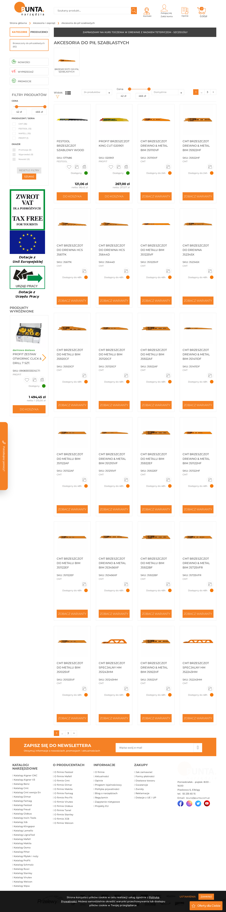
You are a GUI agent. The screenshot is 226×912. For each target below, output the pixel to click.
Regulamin (101, 797)
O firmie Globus (63, 806)
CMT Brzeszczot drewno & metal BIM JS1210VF (112, 459)
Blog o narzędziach (106, 793)
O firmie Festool (63, 772)
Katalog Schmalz (24, 864)
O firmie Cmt (62, 780)
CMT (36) (23, 124)
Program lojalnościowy (108, 784)
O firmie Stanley (63, 814)
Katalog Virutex (23, 877)
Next (44, 358)
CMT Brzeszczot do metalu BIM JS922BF (154, 563)
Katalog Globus (23, 813)
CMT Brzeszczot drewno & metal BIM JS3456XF (112, 563)
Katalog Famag (23, 800)
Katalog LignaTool (24, 834)
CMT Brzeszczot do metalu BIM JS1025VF (70, 667)
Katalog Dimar (22, 796)
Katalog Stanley (23, 873)
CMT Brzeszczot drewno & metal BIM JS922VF (154, 667)
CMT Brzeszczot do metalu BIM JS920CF (70, 354)
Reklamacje (142, 793)
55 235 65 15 (188, 793)
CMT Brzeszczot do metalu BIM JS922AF (154, 354)
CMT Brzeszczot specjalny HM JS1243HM (112, 667)
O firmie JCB (61, 818)
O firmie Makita (63, 789)
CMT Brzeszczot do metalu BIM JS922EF (154, 459)
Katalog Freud (22, 809)
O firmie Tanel (62, 810)
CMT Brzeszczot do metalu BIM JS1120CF (112, 354)
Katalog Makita (22, 843)
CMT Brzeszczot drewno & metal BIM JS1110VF (154, 146)
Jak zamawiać (144, 772)
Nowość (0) (24, 159)
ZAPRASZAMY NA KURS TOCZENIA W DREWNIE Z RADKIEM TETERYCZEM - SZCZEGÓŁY (135, 32)
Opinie (99, 780)
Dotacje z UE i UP (146, 797)
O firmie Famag (63, 793)
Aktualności (102, 776)
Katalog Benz (21, 783)
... (201, 92)
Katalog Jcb (21, 822)
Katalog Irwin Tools (25, 817)
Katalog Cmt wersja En (27, 792)
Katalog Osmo (22, 847)
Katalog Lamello (23, 830)
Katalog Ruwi (21, 868)
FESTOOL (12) (25, 128)
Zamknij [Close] (206, 896)
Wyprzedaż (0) (26, 154)
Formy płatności (145, 776)
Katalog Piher (22, 851)
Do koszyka (29, 409)
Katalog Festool (23, 805)
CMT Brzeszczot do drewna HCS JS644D (112, 250)
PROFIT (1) (23, 138)
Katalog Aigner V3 (24, 779)
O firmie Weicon (63, 823)
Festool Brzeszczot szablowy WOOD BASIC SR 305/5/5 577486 (70, 150)
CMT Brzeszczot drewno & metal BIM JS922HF (196, 146)
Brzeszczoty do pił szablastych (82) (29, 45)
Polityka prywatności (107, 789)
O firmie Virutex (63, 801)
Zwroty (140, 789)
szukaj (29, 176)
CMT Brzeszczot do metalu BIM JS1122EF (70, 563)
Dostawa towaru (145, 780)
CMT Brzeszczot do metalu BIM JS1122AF (70, 459)
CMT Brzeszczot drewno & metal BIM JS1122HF (196, 459)
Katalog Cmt (21, 788)
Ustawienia (188, 896)
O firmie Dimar (63, 784)
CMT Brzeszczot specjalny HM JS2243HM (196, 667)
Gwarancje (142, 784)
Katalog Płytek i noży (26, 856)
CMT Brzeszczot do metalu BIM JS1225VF (154, 250)
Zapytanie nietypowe (107, 801)
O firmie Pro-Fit (63, 797)
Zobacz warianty (156, 196)
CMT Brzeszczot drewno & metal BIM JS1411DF (196, 354)
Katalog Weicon (23, 881)
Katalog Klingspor (24, 826)
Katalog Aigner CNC (25, 775)
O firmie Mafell (63, 776)
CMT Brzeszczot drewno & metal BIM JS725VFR (196, 563)
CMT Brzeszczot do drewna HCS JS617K (70, 250)
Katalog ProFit (22, 860)
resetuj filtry (29, 170)
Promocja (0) (25, 150)
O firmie (100, 772)
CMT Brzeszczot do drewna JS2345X (196, 250)
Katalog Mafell (22, 839)
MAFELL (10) (25, 133)
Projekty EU (102, 806)
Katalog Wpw (22, 885)
